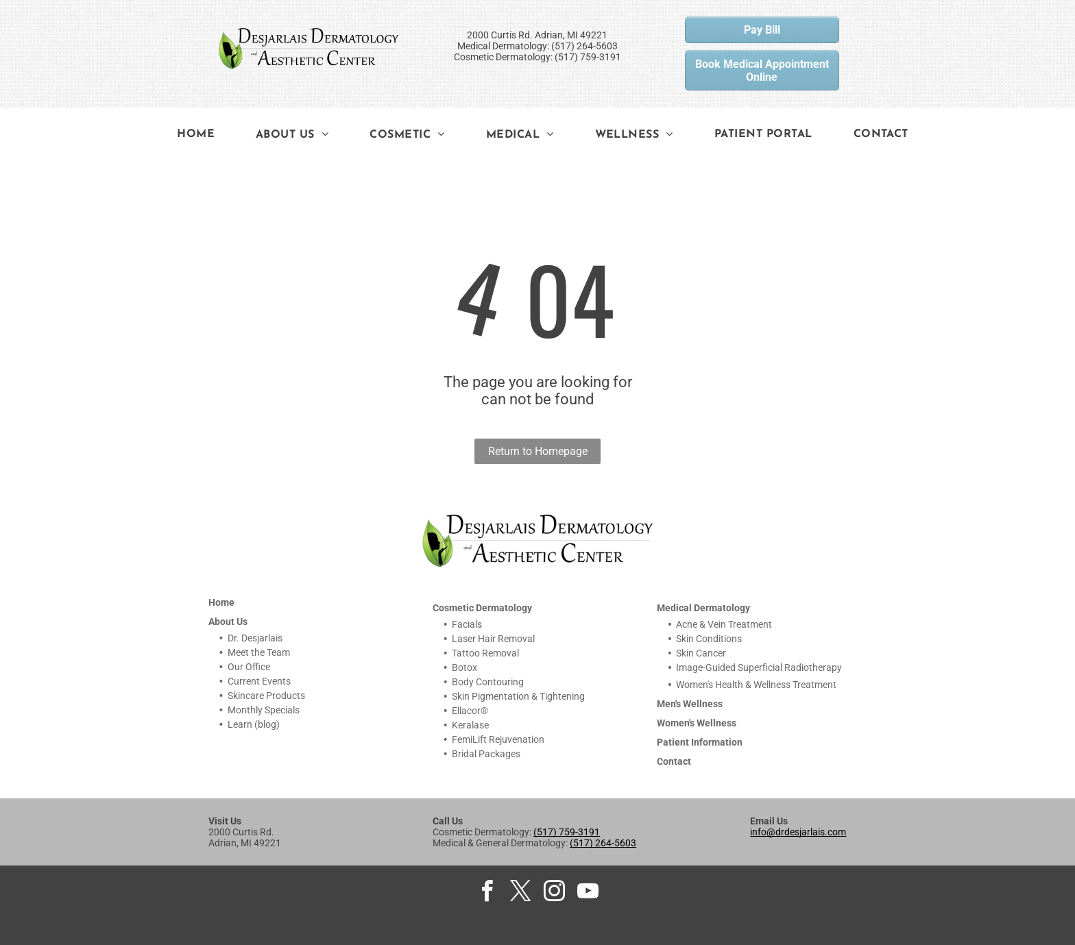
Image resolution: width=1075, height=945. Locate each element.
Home (221, 602)
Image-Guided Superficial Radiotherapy (759, 667)
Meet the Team (259, 652)
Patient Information (699, 742)
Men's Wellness (690, 703)
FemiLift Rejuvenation (498, 739)
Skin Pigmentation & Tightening (518, 696)
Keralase (470, 725)
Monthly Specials (264, 709)
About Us (227, 621)
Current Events (259, 681)
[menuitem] (195, 134)
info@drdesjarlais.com (798, 831)
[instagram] (554, 893)
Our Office (249, 666)
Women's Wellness (696, 722)
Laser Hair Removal (493, 638)
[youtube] (588, 893)
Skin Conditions (709, 638)
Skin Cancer (701, 653)
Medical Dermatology (703, 607)
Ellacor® (470, 710)
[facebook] (487, 893)
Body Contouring (488, 681)
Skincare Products (266, 695)
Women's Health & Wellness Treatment (756, 684)
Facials (467, 624)
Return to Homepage (538, 451)
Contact (674, 761)
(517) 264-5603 (603, 842)
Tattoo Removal (485, 653)
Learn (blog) (254, 724)
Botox (464, 667)
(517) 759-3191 (566, 831)
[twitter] (521, 893)
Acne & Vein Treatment (724, 624)
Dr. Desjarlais (255, 638)
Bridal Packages (486, 753)
